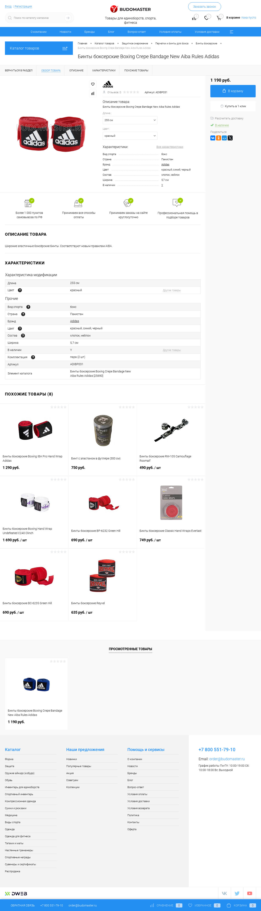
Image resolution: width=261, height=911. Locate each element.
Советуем (72, 780)
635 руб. (102, 615)
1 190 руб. (16, 722)
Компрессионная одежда (20, 801)
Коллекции (72, 787)
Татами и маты (14, 843)
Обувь (8, 780)
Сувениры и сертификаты (20, 864)
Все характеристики (169, 146)
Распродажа (12, 871)
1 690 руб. (34, 542)
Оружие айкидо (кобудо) (19, 773)
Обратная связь (20, 905)
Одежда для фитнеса (17, 836)
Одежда (10, 829)
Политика (133, 815)
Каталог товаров (39, 48)
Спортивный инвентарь (19, 794)
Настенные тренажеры (19, 850)
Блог (111, 31)
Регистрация (23, 6)
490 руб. (171, 470)
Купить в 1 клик (233, 106)
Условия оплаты (170, 31)
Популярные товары (78, 766)
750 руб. (102, 470)
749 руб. (171, 542)
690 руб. (102, 542)
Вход (8, 6)
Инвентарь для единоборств (22, 787)
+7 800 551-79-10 (51, 905)
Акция (70, 773)
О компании (39, 31)
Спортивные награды (18, 857)
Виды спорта (12, 822)
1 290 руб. (34, 470)
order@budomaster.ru (227, 759)
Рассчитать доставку (227, 118)
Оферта (131, 829)
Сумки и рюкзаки (15, 808)
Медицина (11, 815)
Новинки (71, 759)
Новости (65, 31)
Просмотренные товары (130, 649)
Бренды (89, 31)
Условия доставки (207, 31)
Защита (9, 766)
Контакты (133, 822)
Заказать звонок (204, 6)
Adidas (165, 164)
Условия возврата (138, 808)
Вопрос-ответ (137, 31)
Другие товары (172, 290)
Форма (9, 759)
